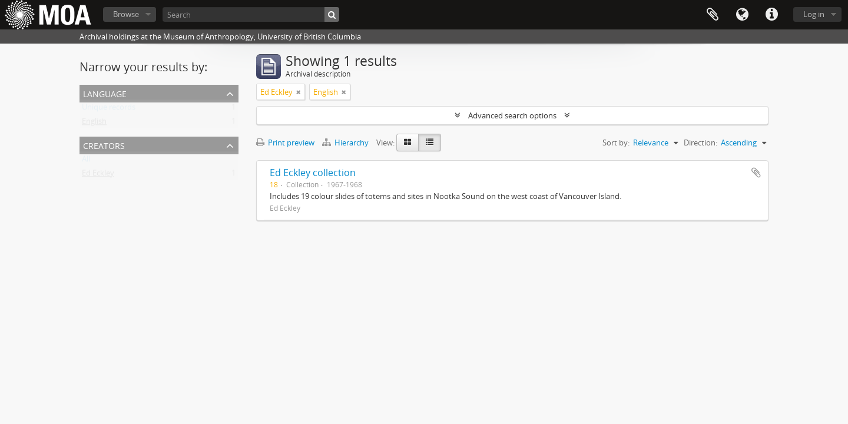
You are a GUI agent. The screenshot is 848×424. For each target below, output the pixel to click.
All (86, 161)
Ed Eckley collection (313, 172)
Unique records (108, 109)
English (94, 123)
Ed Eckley (98, 175)
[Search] (251, 14)
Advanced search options (512, 115)
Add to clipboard (756, 172)
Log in (813, 14)
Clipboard (712, 14)
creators (104, 145)
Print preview (285, 142)
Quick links (771, 14)
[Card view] (407, 142)
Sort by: (616, 142)
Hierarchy (346, 142)
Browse (126, 14)
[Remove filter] (298, 92)
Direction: (700, 142)
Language (742, 14)
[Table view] (429, 142)
